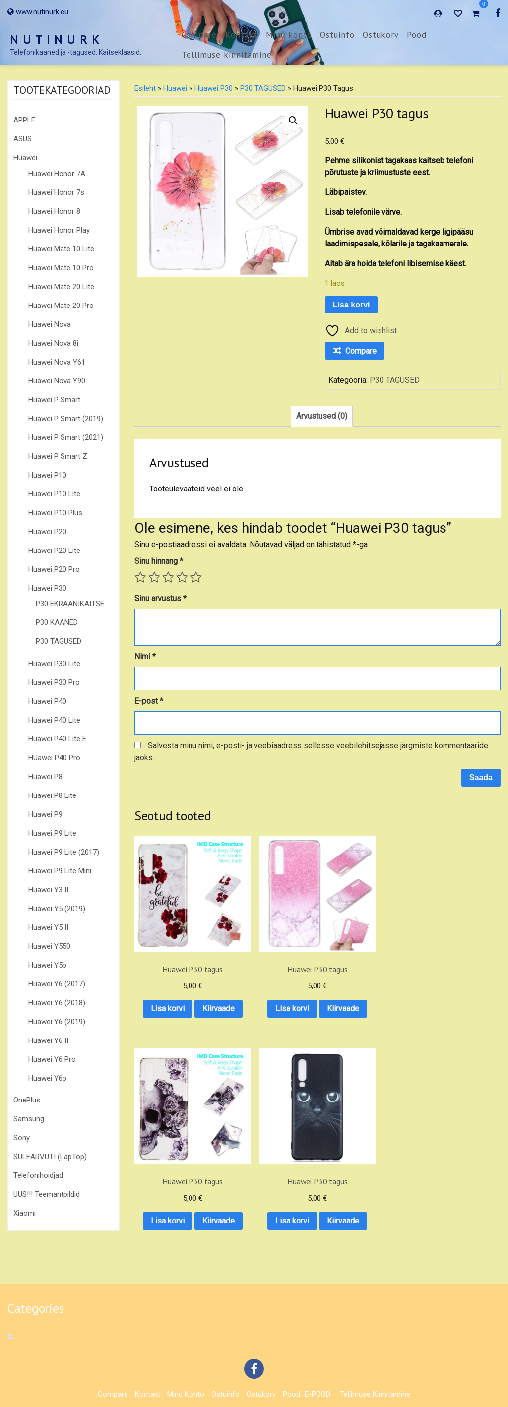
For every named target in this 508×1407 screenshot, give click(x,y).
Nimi (145, 656)
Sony (21, 1137)
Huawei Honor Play (59, 230)
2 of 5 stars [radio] (154, 577)
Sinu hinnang (158, 561)
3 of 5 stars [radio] (168, 577)
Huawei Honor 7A (56, 173)
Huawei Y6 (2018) (56, 1002)
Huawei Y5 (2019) (56, 908)
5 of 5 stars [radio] (196, 577)
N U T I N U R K (55, 39)
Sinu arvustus (160, 598)
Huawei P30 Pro (54, 682)
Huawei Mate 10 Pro (61, 267)
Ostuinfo (337, 34)
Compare (199, 34)
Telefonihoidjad (38, 1175)
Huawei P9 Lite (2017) (63, 852)
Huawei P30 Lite (54, 663)
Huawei (25, 157)
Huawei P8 (45, 776)
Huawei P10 (47, 475)
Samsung (28, 1118)
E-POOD (317, 1371)
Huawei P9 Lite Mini (59, 870)
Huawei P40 (47, 701)
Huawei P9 (45, 814)
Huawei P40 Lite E (57, 738)
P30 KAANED (57, 622)
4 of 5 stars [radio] (182, 577)
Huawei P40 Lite (54, 720)
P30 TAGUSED (58, 641)
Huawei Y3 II (48, 889)
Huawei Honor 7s (56, 192)
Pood (417, 34)
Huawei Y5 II (48, 927)
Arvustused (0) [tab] (321, 416)
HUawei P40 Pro (54, 757)
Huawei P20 (47, 531)
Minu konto (289, 34)
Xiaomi (24, 1213)
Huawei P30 (47, 588)
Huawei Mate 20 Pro (61, 305)
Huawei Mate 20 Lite (61, 286)
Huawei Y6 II (48, 1040)
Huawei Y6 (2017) (56, 983)
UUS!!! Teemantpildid (46, 1194)
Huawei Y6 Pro (52, 1059)
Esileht (145, 88)
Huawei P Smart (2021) (65, 437)
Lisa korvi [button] (174, 973)
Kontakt (241, 34)
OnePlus (26, 1100)
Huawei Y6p (47, 1078)
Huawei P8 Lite (52, 795)
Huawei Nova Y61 (56, 362)
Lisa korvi (351, 305)
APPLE (24, 120)
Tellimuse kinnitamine (227, 54)
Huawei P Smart (54, 399)
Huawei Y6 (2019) (56, 1021)
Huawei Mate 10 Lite (61, 249)
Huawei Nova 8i (53, 343)
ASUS (22, 138)
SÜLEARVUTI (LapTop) (50, 1156)
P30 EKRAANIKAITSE (70, 603)
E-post (148, 701)
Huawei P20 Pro (54, 569)
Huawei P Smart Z (57, 456)
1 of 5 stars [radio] (140, 577)
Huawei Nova (49, 324)
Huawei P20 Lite (54, 550)
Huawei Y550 (49, 946)
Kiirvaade (175, 998)
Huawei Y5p (47, 965)
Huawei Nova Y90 (56, 380)
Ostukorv (381, 34)
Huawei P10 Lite (54, 493)
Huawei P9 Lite (52, 833)
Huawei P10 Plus (55, 512)
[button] (293, 120)
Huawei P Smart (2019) (65, 418)
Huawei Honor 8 (54, 211)
